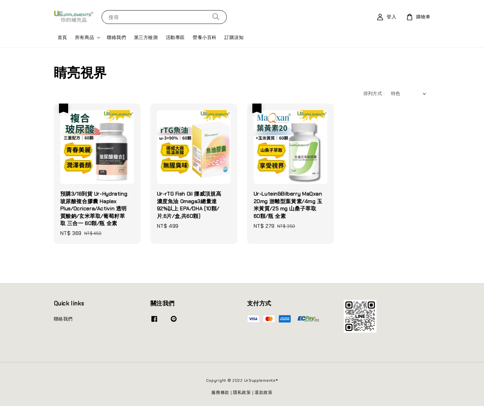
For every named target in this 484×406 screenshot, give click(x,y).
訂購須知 (233, 37)
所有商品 (84, 37)
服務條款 (220, 392)
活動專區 (175, 37)
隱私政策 (242, 392)
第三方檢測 (146, 37)
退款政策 (264, 392)
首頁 (62, 37)
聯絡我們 (116, 37)
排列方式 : (373, 93)
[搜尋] (215, 16)
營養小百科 (205, 37)
